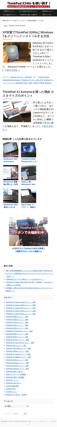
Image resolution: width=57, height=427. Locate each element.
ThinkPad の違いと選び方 (28, 15)
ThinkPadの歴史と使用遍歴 (15, 377)
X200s (30, 83)
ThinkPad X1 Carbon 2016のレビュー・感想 (21, 311)
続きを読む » (13, 70)
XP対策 (35, 83)
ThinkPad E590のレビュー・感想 (17, 337)
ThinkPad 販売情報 (12, 386)
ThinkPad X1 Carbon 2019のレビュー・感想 (21, 302)
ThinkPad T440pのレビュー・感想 (17, 369)
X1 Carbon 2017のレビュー (28, 11)
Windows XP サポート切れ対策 (21, 77)
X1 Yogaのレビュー (10, 15)
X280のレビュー (9, 11)
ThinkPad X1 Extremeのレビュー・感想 (19, 331)
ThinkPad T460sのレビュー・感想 (17, 351)
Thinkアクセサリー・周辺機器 (16, 374)
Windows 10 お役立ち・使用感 (16, 395)
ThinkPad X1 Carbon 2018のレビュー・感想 (21, 305)
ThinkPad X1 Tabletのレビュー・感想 (18, 357)
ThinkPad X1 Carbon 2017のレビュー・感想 (21, 308)
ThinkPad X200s (43, 77)
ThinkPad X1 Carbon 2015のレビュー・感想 (21, 314)
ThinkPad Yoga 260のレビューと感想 (18, 348)
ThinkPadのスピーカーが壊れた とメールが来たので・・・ (26, 279)
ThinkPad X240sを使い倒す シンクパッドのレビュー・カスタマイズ (29, 4)
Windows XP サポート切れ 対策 (32, 80)
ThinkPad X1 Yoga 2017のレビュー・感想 (20, 343)
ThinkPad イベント (12, 380)
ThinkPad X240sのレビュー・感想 (17, 363)
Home (5, 25)
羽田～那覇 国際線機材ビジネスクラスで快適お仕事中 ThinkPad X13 (29, 271)
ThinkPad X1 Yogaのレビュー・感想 (18, 354)
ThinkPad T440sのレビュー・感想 (17, 366)
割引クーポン (47, 15)
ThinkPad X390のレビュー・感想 (17, 317)
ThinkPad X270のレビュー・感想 (17, 322)
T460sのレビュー (48, 11)
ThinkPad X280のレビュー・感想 (17, 319)
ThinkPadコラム (11, 392)
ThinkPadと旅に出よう (13, 383)
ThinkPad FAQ (11, 389)
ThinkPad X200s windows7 (12, 80)
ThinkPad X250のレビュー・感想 (17, 328)
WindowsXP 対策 (21, 83)
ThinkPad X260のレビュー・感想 (17, 325)
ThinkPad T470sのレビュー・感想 (17, 340)
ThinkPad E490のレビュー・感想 (17, 334)
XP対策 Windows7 (45, 83)
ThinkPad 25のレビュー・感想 (16, 345)
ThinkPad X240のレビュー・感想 (17, 360)
